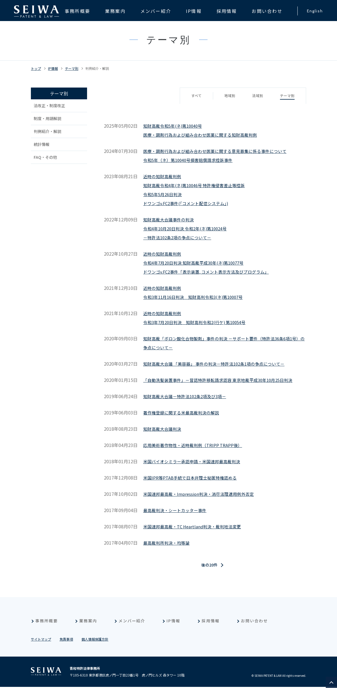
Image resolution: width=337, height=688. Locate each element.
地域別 (227, 96)
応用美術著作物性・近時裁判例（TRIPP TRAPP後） (195, 445)
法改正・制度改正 (49, 105)
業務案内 (88, 622)
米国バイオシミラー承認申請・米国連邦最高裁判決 (195, 461)
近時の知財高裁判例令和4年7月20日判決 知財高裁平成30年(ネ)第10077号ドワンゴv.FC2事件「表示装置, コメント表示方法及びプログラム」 (210, 262)
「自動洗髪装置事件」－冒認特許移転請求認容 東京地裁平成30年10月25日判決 (223, 380)
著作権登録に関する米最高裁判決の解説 (183, 412)
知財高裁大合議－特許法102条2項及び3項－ (187, 396)
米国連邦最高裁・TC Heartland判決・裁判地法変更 (195, 526)
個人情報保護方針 (94, 640)
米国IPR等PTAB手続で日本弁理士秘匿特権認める (192, 477)
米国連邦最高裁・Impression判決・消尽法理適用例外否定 (202, 493)
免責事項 (66, 640)
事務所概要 (46, 622)
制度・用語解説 (47, 118)
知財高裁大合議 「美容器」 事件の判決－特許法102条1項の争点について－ (219, 363)
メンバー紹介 (132, 622)
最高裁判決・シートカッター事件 (177, 510)
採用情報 (211, 622)
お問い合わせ (254, 622)
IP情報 (53, 68)
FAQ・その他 (45, 157)
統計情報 (41, 144)
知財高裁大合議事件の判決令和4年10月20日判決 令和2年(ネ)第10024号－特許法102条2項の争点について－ (188, 228)
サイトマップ (41, 640)
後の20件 (209, 565)
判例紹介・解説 (97, 68)
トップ (36, 68)
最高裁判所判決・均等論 (168, 542)
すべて (193, 96)
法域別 (256, 96)
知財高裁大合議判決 (163, 428)
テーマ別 (71, 68)
